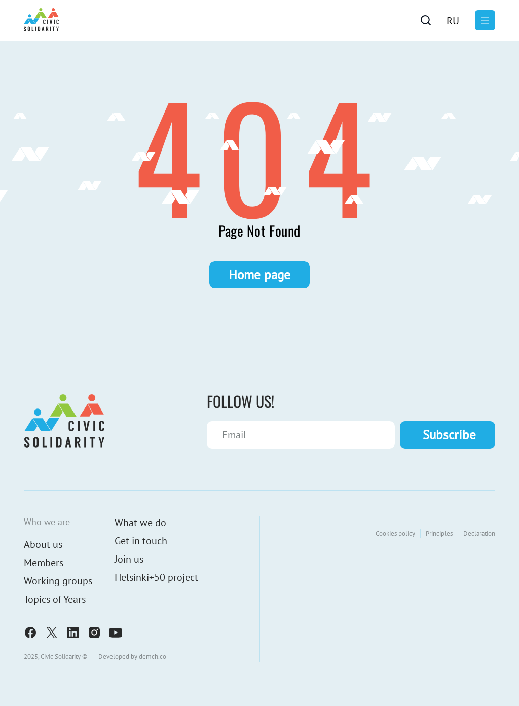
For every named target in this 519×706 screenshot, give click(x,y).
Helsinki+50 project (156, 577)
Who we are (47, 522)
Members (43, 562)
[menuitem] (453, 20)
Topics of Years (55, 599)
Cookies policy (395, 533)
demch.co (152, 656)
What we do (140, 522)
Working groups (58, 580)
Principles (439, 533)
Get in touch (141, 540)
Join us (129, 559)
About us (43, 544)
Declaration (479, 533)
